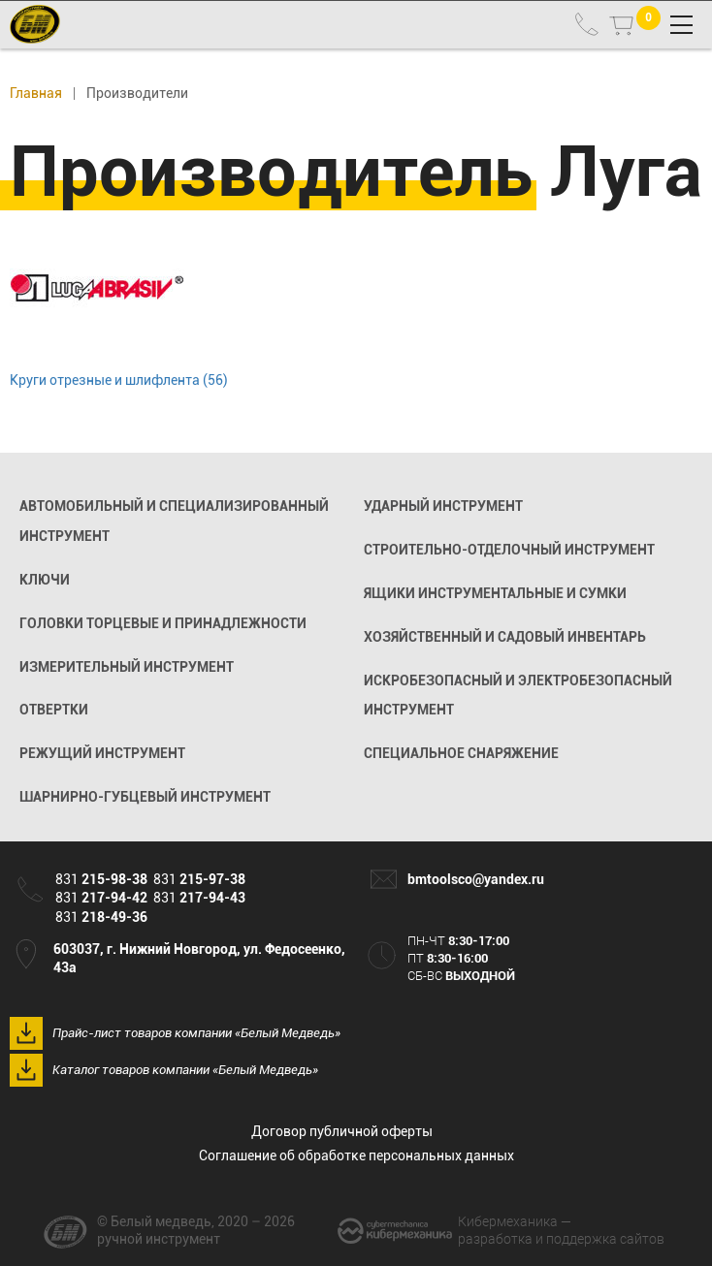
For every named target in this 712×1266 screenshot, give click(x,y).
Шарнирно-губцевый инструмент (145, 797)
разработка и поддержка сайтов (561, 1230)
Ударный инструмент (443, 506)
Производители (137, 93)
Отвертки (53, 709)
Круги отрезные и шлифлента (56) (119, 380)
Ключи (44, 579)
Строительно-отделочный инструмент (509, 549)
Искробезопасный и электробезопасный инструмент (518, 695)
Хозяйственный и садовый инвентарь (505, 637)
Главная (36, 93)
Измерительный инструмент (126, 667)
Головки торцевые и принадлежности (163, 623)
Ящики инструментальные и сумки (495, 593)
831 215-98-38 (586, 24)
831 (101, 879)
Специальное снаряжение (461, 753)
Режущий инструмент (102, 753)
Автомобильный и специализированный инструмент (174, 521)
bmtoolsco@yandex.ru (475, 879)
